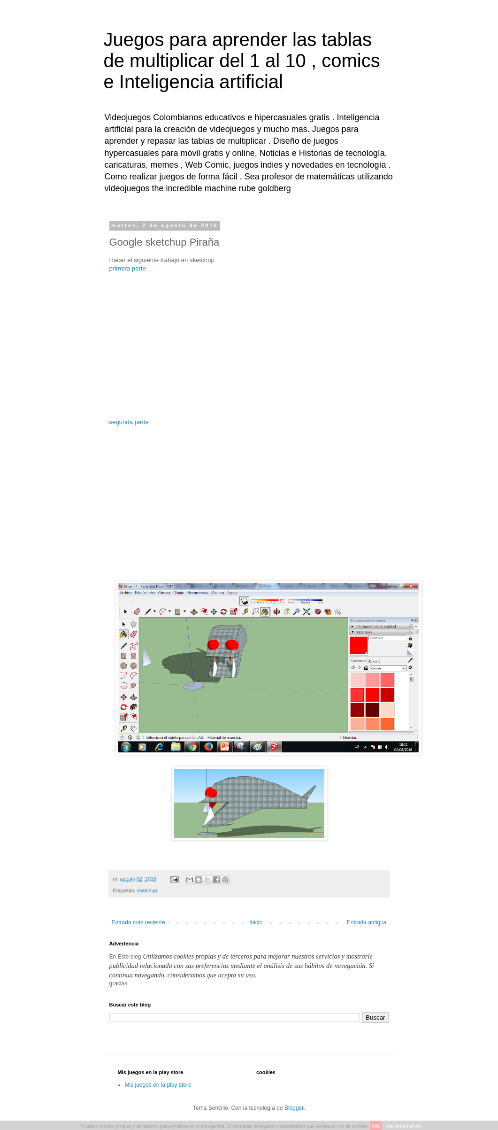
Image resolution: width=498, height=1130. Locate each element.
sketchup (147, 890)
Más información (403, 1126)
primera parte (127, 268)
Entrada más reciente (138, 922)
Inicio (255, 922)
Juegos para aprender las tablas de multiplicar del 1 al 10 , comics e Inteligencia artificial (242, 60)
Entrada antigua (367, 922)
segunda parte (129, 422)
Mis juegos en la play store (158, 1085)
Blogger (294, 1108)
